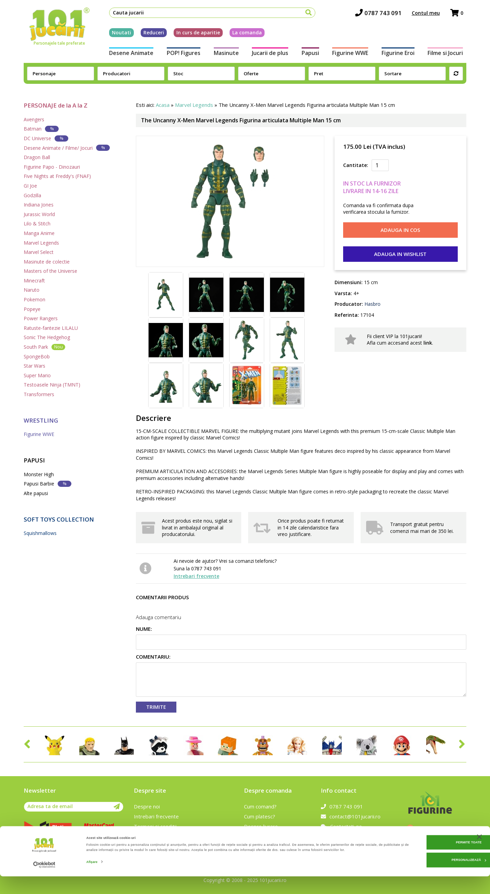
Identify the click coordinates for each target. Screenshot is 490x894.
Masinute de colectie (47, 261)
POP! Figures (181, 54)
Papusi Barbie (47, 483)
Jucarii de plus (270, 54)
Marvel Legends (41, 242)
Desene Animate (128, 54)
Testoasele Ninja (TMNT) (52, 384)
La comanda (244, 34)
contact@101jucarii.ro (351, 816)
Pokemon (34, 299)
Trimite (156, 707)
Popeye (32, 309)
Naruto (31, 290)
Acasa (163, 104)
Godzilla (32, 195)
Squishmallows (40, 533)
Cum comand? (260, 806)
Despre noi (147, 806)
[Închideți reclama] (479, 852)
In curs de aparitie (195, 34)
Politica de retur (263, 836)
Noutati (118, 34)
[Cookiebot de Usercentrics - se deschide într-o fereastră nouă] (44, 882)
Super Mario (37, 375)
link (427, 342)
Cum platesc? (259, 816)
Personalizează (420, 875)
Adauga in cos (400, 229)
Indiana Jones (39, 204)
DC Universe (46, 138)
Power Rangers (41, 318)
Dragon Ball (37, 157)
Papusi (310, 54)
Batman (41, 128)
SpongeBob (37, 356)
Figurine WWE (352, 54)
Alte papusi (36, 493)
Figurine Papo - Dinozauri (52, 167)
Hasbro (372, 304)
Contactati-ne (341, 826)
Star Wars (34, 365)
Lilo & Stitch (37, 223)
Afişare (91, 882)
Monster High (39, 474)
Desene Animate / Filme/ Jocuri (67, 147)
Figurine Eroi (400, 54)
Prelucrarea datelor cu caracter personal (181, 836)
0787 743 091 (381, 14)
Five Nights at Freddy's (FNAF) (57, 176)
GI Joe (30, 185)
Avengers (34, 119)
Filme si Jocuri (448, 54)
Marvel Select (39, 252)
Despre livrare (261, 826)
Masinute (224, 54)
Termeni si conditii (155, 826)
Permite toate (420, 858)
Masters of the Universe (50, 271)
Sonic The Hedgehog (47, 337)
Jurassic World (39, 214)
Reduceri (150, 34)
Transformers (39, 394)
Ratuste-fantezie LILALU (51, 328)
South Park (44, 347)
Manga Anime (39, 233)
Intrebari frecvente (196, 576)
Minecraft (34, 280)
